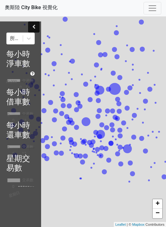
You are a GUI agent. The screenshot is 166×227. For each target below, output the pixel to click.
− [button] (158, 213)
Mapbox (138, 224)
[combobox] (10, 38)
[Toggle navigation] (152, 8)
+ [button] (158, 204)
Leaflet (120, 224)
